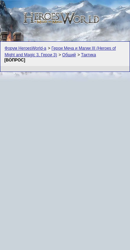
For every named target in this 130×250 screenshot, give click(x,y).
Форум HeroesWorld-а (25, 48)
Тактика (88, 54)
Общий (69, 54)
